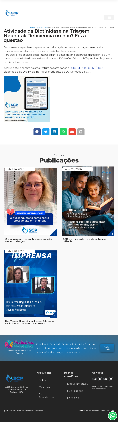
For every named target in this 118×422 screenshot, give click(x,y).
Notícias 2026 (42, 27)
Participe (73, 397)
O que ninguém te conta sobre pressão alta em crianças (28, 240)
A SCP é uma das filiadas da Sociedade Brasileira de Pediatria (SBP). (16, 389)
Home (32, 27)
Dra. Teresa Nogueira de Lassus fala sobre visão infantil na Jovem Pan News (30, 322)
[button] (109, 17)
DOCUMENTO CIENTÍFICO (86, 68)
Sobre (43, 380)
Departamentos (76, 383)
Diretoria (45, 387)
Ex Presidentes (46, 396)
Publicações (75, 390)
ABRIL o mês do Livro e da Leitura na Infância (84, 240)
